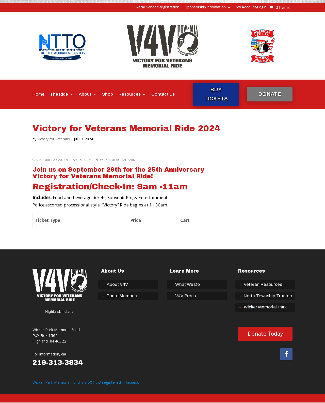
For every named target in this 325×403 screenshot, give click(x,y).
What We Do (187, 284)
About (85, 94)
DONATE (269, 94)
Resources (130, 94)
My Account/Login (251, 7)
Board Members (122, 295)
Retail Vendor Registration (157, 7)
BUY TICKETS (216, 94)
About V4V (117, 284)
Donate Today (265, 333)
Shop (107, 94)
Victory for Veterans (53, 139)
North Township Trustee (268, 295)
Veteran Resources (263, 284)
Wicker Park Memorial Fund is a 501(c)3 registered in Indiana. (85, 382)
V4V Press (185, 295)
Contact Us (163, 94)
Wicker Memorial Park (265, 307)
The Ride (59, 94)
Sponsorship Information (205, 7)
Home (38, 94)
